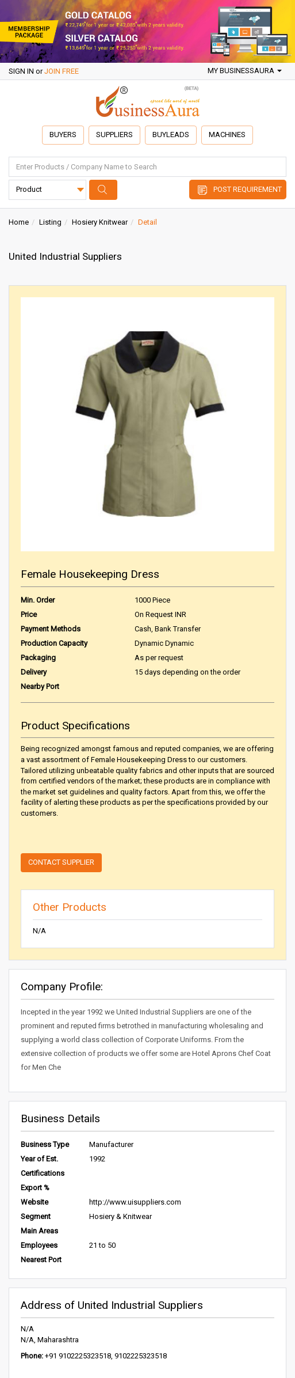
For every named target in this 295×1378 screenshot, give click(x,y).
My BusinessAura (245, 70)
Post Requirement (247, 189)
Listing (50, 222)
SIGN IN (21, 71)
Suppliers (114, 134)
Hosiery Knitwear (100, 222)
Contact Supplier (61, 862)
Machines (227, 134)
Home (19, 222)
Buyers (62, 134)
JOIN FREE (61, 71)
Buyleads (170, 134)
